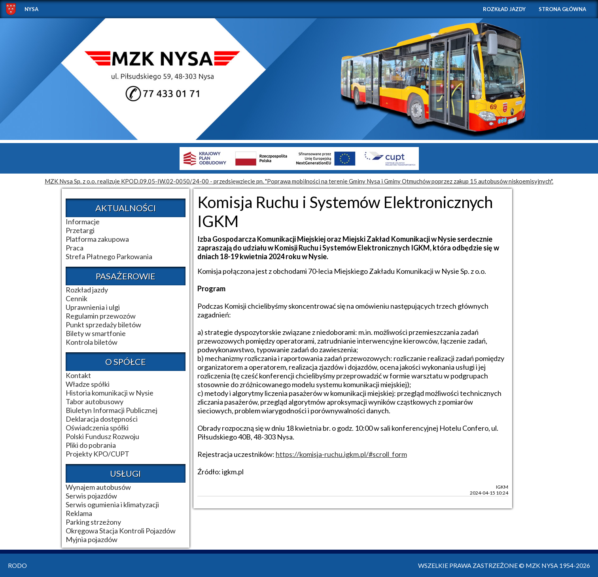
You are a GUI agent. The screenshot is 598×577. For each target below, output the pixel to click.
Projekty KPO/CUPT (97, 453)
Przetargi (80, 230)
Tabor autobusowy (94, 401)
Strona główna (562, 9)
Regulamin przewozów (101, 315)
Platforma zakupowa (97, 239)
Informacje (83, 221)
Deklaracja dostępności (102, 419)
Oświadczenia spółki (97, 427)
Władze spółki (88, 384)
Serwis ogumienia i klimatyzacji (112, 504)
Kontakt (78, 375)
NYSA (31, 9)
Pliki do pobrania (91, 445)
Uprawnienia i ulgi (93, 307)
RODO (17, 565)
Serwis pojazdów (91, 495)
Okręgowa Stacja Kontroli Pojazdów (121, 530)
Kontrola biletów (91, 342)
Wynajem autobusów (98, 487)
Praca (74, 247)
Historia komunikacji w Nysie (109, 392)
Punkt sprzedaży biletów (103, 324)
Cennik (76, 298)
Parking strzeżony (93, 522)
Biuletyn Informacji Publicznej (111, 410)
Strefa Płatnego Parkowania (109, 256)
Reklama (79, 513)
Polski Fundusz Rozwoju (102, 436)
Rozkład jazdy (504, 9)
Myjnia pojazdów (91, 539)
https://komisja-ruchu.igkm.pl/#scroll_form (341, 454)
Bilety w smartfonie (96, 333)
